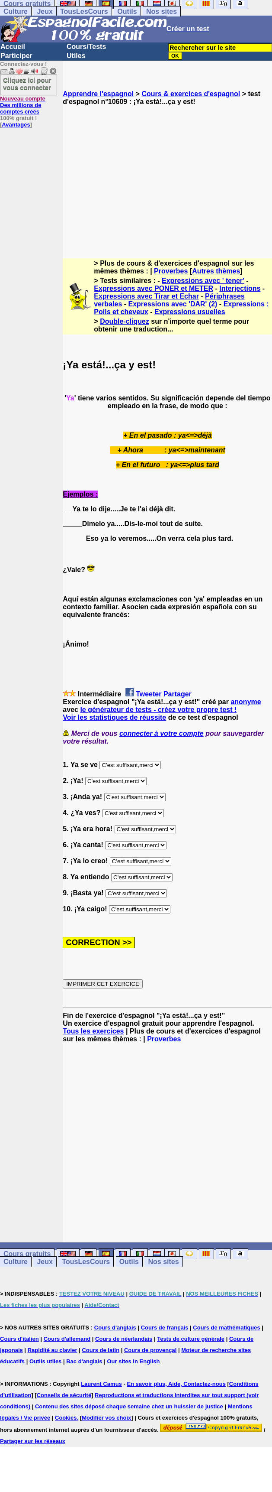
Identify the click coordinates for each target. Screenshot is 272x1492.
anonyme (245, 701)
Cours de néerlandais (123, 1339)
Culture (15, 11)
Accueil (12, 46)
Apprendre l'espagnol (98, 94)
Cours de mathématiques (226, 1327)
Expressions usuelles (189, 311)
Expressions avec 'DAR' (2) (173, 304)
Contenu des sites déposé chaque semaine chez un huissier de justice (129, 1406)
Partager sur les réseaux (32, 1441)
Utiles (76, 55)
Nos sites (161, 11)
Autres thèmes (216, 271)
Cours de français (165, 1327)
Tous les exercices (93, 1031)
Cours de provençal (150, 1350)
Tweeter (148, 694)
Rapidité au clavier (52, 1350)
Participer (16, 55)
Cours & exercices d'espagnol (190, 94)
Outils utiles (45, 1361)
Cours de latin (100, 1350)
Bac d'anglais (84, 1361)
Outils (127, 11)
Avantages (16, 124)
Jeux (44, 11)
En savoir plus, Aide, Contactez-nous (176, 1384)
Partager (177, 694)
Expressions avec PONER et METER (153, 288)
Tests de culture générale (190, 1339)
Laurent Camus (101, 1384)
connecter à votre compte (161, 733)
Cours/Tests (86, 46)
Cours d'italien (19, 1339)
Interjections (239, 288)
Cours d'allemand (67, 1339)
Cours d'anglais (115, 1327)
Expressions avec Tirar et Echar (146, 296)
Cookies (66, 1417)
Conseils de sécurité (64, 1395)
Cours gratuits (27, 1254)
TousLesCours (84, 11)
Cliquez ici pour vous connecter (27, 83)
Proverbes (171, 271)
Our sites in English (133, 1361)
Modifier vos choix (106, 1417)
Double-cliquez (124, 321)
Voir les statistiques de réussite (114, 717)
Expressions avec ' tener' (203, 280)
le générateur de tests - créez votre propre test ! (158, 709)
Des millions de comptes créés (22, 105)
